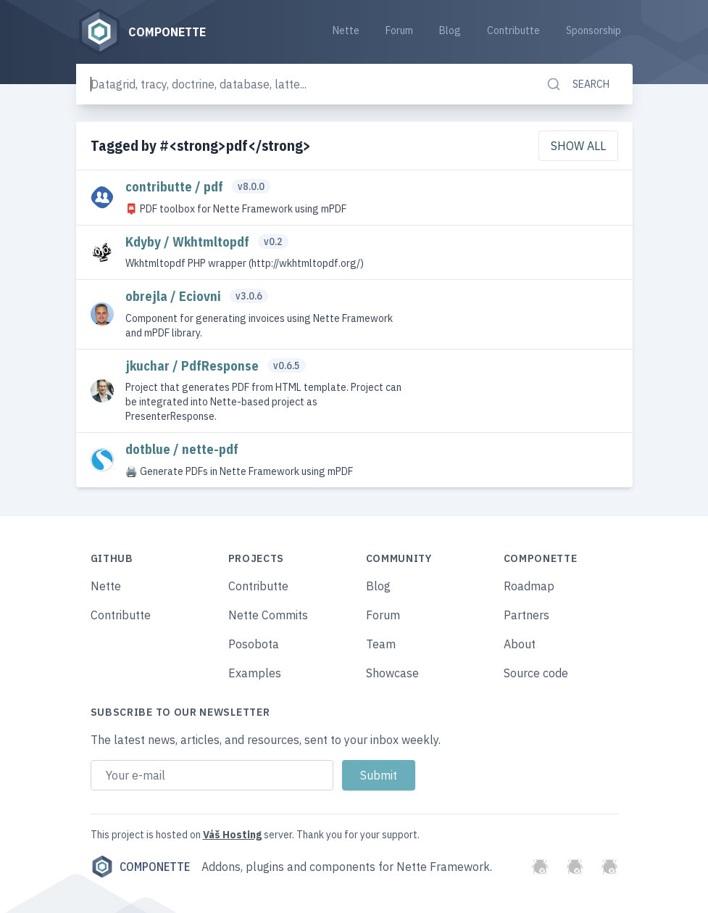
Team (381, 644)
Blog (450, 30)
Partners (526, 615)
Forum (399, 30)
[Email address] (212, 775)
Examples (254, 673)
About (520, 644)
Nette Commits (268, 615)
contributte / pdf (175, 186)
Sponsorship (593, 30)
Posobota (253, 644)
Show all (578, 146)
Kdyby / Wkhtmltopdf (188, 242)
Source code (536, 673)
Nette (346, 30)
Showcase (392, 673)
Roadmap (529, 586)
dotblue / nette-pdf (181, 449)
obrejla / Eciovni (174, 296)
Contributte (513, 30)
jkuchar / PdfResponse (193, 366)
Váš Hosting (232, 834)
